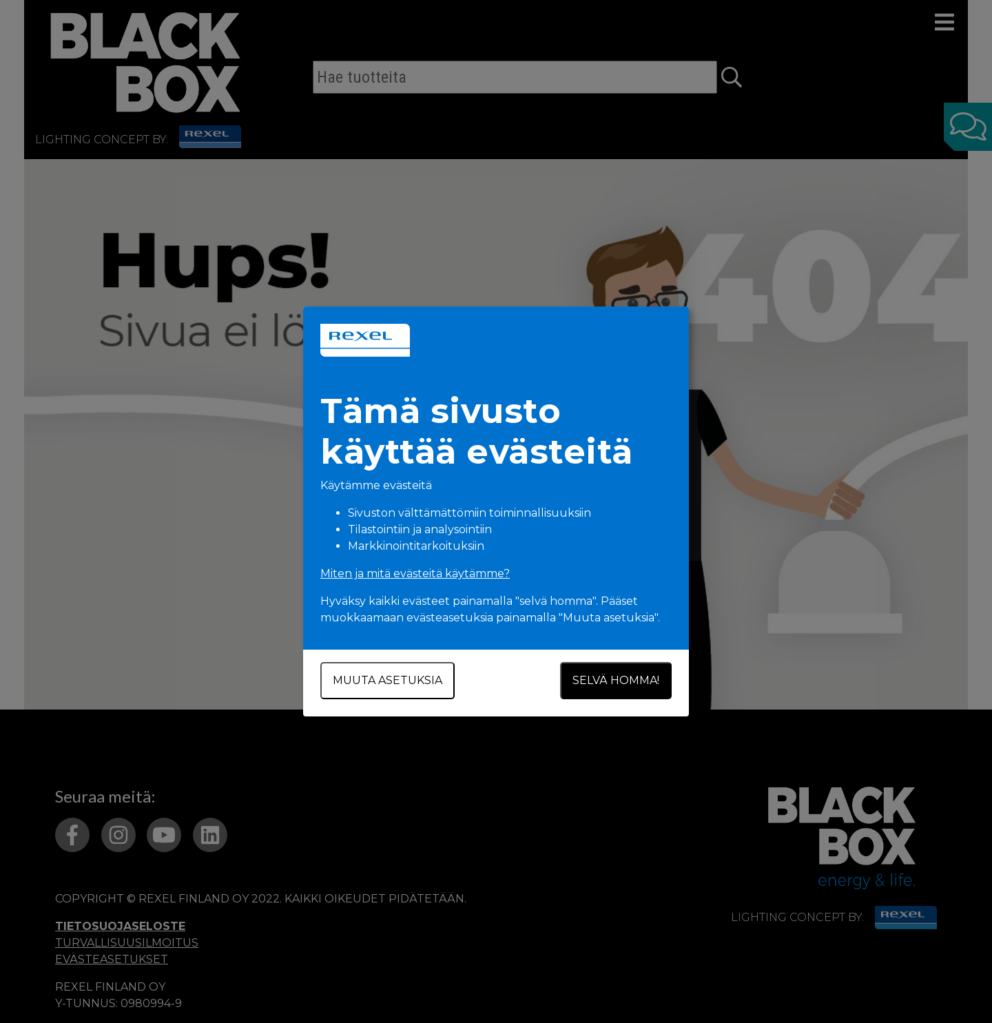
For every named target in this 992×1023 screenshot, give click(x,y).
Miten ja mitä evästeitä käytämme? (415, 573)
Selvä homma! (615, 680)
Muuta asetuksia (387, 680)
